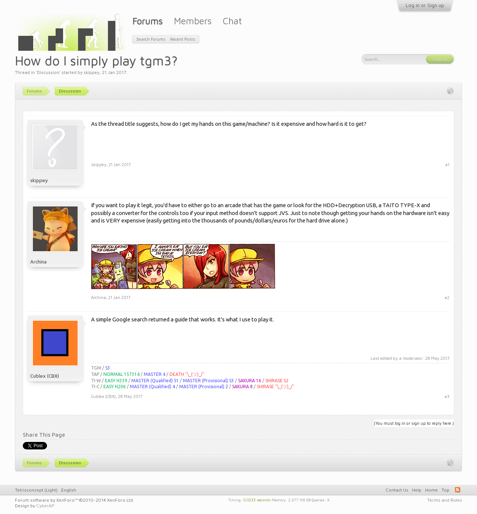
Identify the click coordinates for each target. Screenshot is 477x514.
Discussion (48, 72)
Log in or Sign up (425, 5)
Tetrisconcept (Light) (36, 490)
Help (416, 490)
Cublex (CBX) (44, 376)
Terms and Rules (444, 500)
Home (431, 490)
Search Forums (150, 39)
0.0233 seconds (257, 499)
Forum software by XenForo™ (74, 500)
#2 (447, 297)
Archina (38, 262)
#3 (447, 396)
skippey (91, 72)
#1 (447, 164)
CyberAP (45, 505)
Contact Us (397, 490)
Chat (232, 20)
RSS (457, 489)
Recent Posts (182, 39)
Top (445, 490)
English (68, 490)
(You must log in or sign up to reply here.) (414, 423)
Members (193, 20)
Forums (147, 20)
